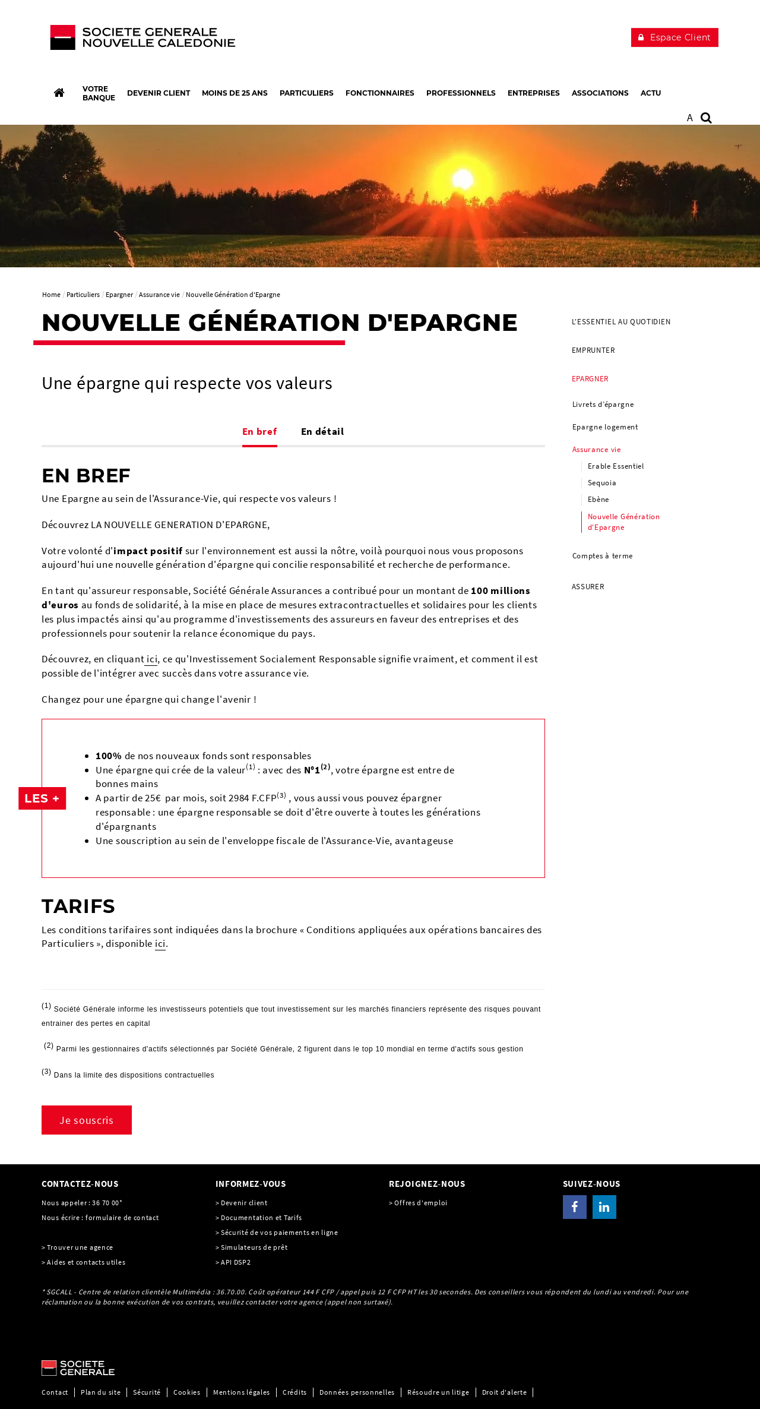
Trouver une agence (80, 1247)
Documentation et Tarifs (261, 1217)
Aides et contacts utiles (86, 1262)
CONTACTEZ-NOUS (80, 1183)
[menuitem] (641, 322)
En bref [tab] (259, 431)
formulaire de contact (122, 1217)
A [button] (690, 117)
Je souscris (86, 1120)
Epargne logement (605, 427)
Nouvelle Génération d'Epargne (624, 521)
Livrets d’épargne (603, 404)
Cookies (187, 1392)
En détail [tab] (322, 431)
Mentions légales (241, 1392)
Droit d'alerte (504, 1392)
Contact (55, 1392)
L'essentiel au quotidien (621, 322)
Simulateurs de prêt (254, 1247)
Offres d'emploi (421, 1202)
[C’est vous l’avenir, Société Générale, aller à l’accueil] (120, 40)
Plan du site (101, 1392)
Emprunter (593, 350)
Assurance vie (596, 449)
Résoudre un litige (438, 1392)
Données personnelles (357, 1392)
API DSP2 (236, 1262)
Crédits (295, 1392)
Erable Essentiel (616, 466)
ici (150, 658)
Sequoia (602, 483)
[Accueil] (59, 92)
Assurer (588, 587)
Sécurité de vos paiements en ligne (279, 1232)
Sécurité (147, 1392)
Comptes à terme (603, 556)
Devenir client (244, 1202)
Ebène (599, 499)
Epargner (590, 379)
